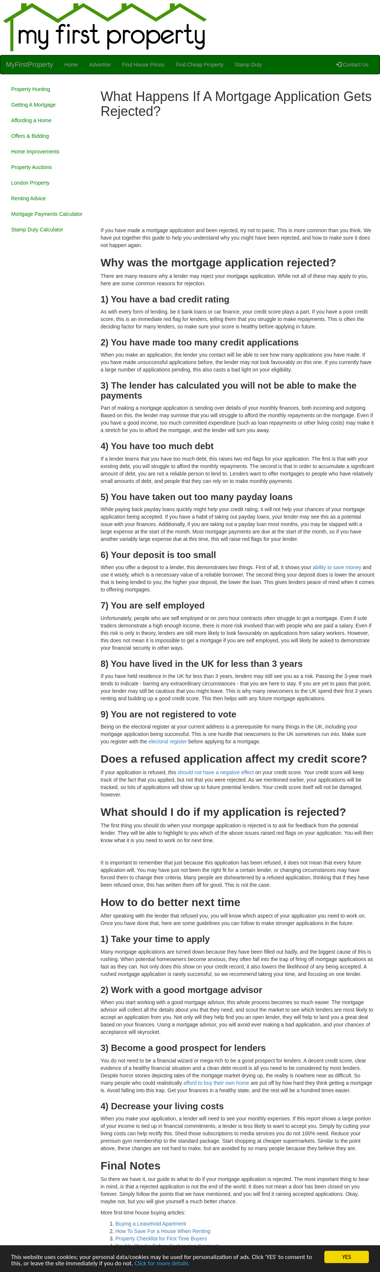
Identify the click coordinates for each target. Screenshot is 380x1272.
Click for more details (162, 1264)
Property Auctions (31, 167)
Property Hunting (30, 89)
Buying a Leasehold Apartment (150, 1224)
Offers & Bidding (30, 136)
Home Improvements (35, 152)
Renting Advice (28, 198)
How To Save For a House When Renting (162, 1231)
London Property (30, 183)
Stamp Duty (248, 65)
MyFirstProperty (29, 64)
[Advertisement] (237, 175)
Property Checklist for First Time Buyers (161, 1239)
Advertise (100, 65)
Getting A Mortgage (33, 105)
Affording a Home (31, 120)
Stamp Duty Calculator (37, 230)
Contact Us (352, 65)
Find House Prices (143, 65)
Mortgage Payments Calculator (46, 214)
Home (71, 65)
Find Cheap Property (199, 65)
